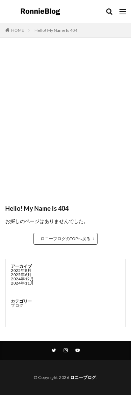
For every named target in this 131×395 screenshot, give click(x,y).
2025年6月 (21, 274)
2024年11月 (22, 283)
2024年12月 (22, 278)
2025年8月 (21, 270)
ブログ (17, 305)
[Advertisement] (65, 124)
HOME (17, 30)
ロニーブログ (83, 377)
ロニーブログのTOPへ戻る (65, 238)
